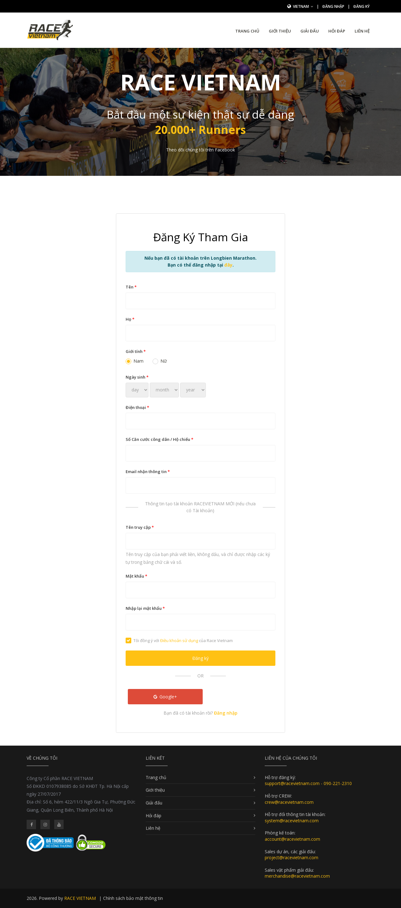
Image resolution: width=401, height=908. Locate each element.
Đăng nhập (333, 6)
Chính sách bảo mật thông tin (133, 898)
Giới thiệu (280, 31)
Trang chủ (247, 31)
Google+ (165, 697)
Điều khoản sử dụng (179, 640)
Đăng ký (361, 6)
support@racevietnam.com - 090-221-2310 (308, 783)
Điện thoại (137, 407)
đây (228, 265)
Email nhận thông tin (148, 471)
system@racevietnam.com (292, 821)
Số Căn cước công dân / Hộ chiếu (159, 439)
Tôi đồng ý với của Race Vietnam (179, 640)
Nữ (160, 361)
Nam (134, 361)
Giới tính (136, 351)
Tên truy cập (140, 527)
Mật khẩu (136, 576)
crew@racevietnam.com (289, 802)
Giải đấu (309, 31)
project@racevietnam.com (291, 857)
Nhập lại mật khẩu (145, 608)
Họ (130, 319)
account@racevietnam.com (292, 839)
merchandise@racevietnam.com (297, 876)
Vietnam (303, 6)
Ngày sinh (137, 377)
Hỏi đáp (336, 31)
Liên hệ (362, 31)
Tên (131, 287)
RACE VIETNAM (80, 898)
